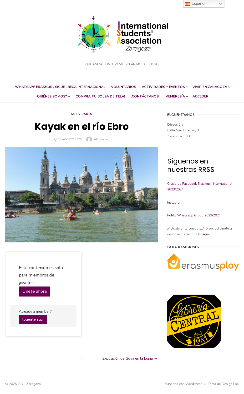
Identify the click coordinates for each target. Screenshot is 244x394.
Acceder (200, 96)
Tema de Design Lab (223, 384)
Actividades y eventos (163, 87)
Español (195, 4)
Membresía (175, 96)
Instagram (174, 202)
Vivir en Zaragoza (210, 87)
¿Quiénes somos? (51, 96)
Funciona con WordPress (183, 384)
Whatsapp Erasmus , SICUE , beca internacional (60, 87)
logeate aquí (32, 319)
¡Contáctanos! (145, 96)
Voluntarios (123, 87)
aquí (205, 234)
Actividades (81, 114)
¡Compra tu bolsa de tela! (100, 96)
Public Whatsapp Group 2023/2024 (194, 215)
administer (101, 139)
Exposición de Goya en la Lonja (127, 358)
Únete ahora (34, 291)
